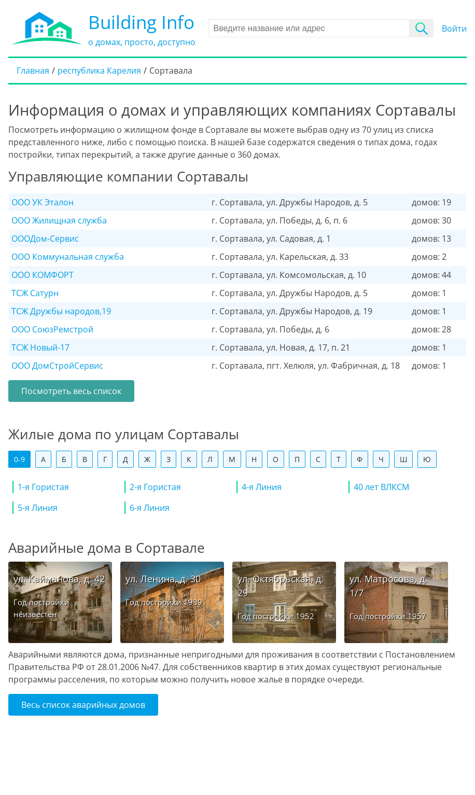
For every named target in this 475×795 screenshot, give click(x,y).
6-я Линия (150, 507)
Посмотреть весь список (71, 391)
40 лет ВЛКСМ (381, 487)
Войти (454, 28)
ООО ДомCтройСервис (57, 365)
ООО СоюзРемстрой (52, 329)
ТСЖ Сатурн (35, 293)
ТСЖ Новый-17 (40, 347)
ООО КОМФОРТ (42, 275)
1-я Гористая (43, 487)
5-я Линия (38, 507)
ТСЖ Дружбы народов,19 (61, 311)
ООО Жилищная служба (59, 220)
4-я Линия (262, 487)
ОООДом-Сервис (45, 238)
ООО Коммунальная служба (67, 256)
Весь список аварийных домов (83, 704)
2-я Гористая (155, 487)
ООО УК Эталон (42, 202)
